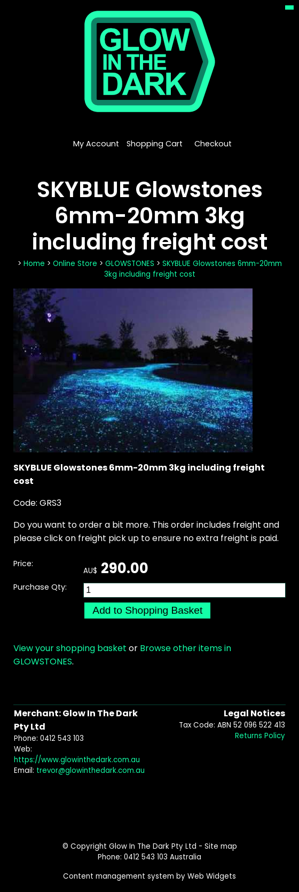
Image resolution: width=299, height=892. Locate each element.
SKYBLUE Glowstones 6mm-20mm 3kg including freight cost (193, 269)
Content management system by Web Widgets (149, 876)
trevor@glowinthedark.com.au (90, 770)
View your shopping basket (70, 648)
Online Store (75, 264)
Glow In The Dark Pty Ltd (152, 846)
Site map (220, 846)
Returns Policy (260, 736)
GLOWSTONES (129, 264)
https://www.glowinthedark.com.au (77, 760)
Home (34, 264)
